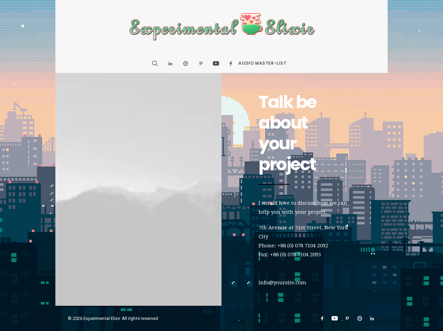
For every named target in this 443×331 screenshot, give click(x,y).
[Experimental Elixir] (222, 27)
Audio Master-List (262, 63)
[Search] (157, 63)
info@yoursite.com (282, 282)
